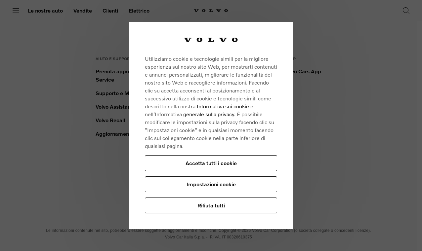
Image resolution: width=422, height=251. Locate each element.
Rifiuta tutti (211, 205)
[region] (211, 125)
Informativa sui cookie (223, 106)
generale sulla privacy (208, 114)
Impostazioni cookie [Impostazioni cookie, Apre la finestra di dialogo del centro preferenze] (211, 184)
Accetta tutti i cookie (211, 163)
